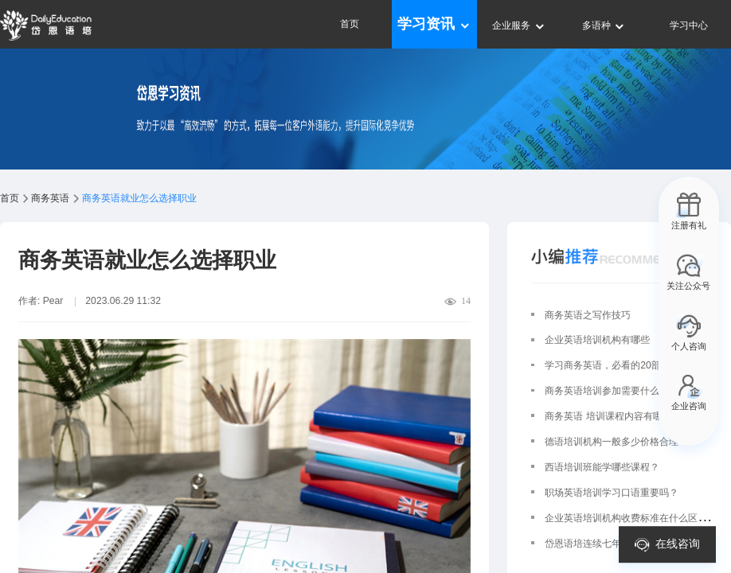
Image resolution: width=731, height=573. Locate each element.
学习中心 (689, 25)
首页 (349, 23)
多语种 (604, 25)
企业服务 (518, 25)
